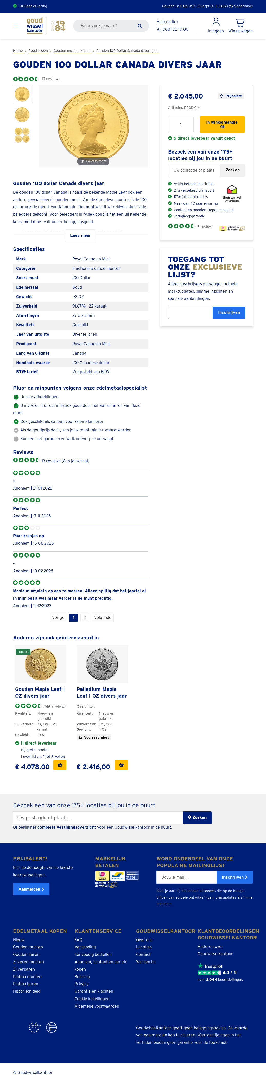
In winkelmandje (222, 124)
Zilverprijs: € (212, 6)
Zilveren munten (28, 961)
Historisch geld (26, 991)
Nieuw (19, 939)
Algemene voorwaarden (97, 1005)
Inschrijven (229, 312)
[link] (40, 664)
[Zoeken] (140, 26)
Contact (143, 954)
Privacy (82, 983)
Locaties (144, 946)
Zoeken (233, 170)
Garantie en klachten (94, 991)
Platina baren (25, 983)
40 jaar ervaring (33, 6)
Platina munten (27, 976)
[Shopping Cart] (240, 26)
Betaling (82, 976)
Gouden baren (26, 954)
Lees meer (80, 235)
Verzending (85, 946)
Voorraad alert (94, 737)
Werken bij (146, 961)
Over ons (144, 939)
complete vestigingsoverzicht (66, 827)
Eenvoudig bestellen (93, 954)
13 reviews (205, 227)
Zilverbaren (24, 968)
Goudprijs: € (178, 6)
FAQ (78, 939)
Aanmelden (31, 888)
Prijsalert (231, 96)
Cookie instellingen (92, 998)
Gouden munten (28, 946)
